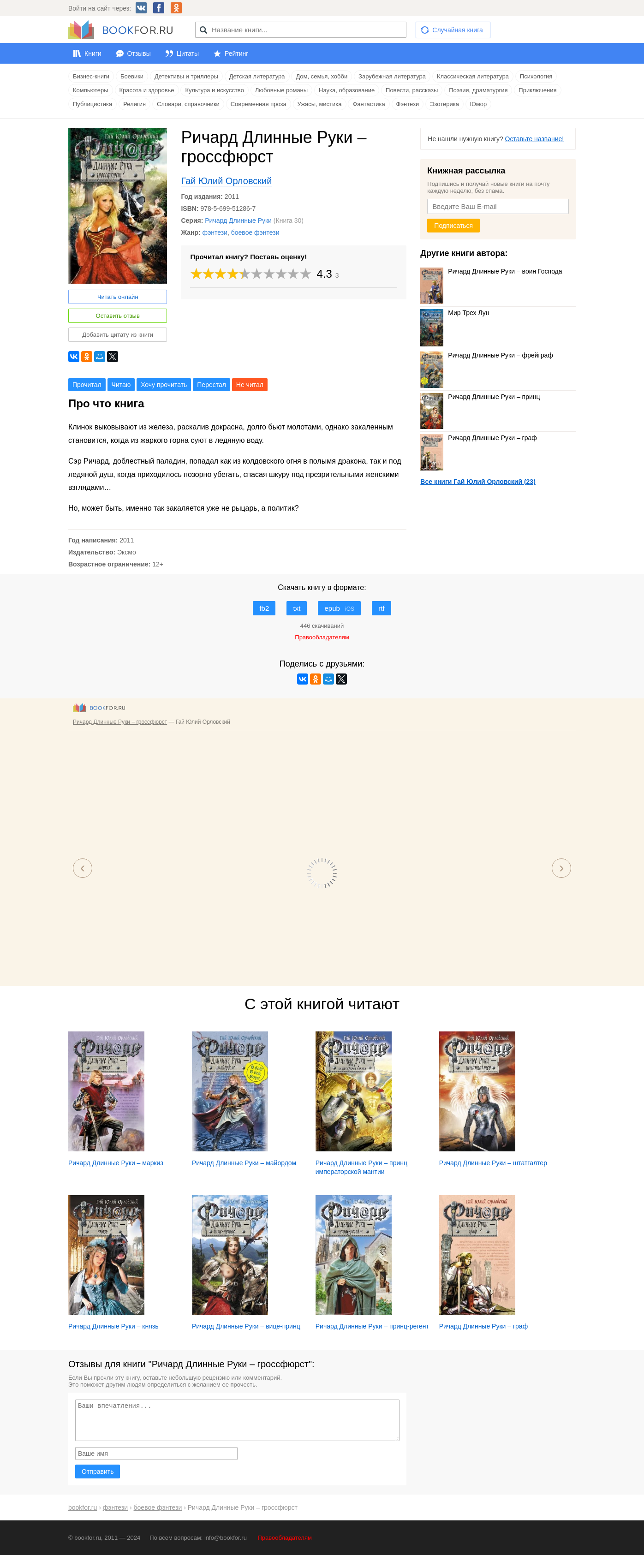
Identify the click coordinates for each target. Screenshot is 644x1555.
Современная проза (258, 104)
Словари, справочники (188, 104)
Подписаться (453, 225)
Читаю (121, 384)
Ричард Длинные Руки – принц (480, 396)
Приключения (537, 90)
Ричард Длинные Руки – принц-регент (372, 1326)
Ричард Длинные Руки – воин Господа (491, 271)
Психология (536, 76)
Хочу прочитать (164, 384)
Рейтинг (236, 53)
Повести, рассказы (412, 90)
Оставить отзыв (118, 315)
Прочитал (86, 384)
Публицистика (92, 104)
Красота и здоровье (146, 90)
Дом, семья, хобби (321, 76)
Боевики (131, 76)
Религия (134, 104)
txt (296, 608)
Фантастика (368, 104)
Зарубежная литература (392, 76)
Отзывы (139, 53)
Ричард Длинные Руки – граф (478, 437)
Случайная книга (457, 30)
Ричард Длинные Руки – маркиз (115, 1163)
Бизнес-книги (91, 76)
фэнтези (215, 232)
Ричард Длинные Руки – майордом (244, 1163)
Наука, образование (347, 90)
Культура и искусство (214, 90)
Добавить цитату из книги (117, 334)
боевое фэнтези (255, 232)
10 (306, 274)
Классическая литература (473, 76)
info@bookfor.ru (225, 1537)
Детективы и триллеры (186, 76)
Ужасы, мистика (320, 104)
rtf (381, 608)
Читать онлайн (117, 296)
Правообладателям (285, 1537)
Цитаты (188, 53)
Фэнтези (407, 104)
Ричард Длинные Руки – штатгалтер (493, 1163)
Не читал (249, 384)
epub (339, 608)
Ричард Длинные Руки (238, 220)
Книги (92, 53)
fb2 (264, 608)
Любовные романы (281, 90)
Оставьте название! (534, 139)
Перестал (211, 384)
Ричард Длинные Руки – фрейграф (486, 355)
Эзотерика (444, 104)
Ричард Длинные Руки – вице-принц (246, 1326)
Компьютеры (90, 90)
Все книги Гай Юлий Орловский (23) (478, 481)
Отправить (97, 1471)
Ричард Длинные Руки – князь (113, 1326)
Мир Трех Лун (454, 312)
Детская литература (257, 76)
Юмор (478, 104)
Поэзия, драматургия (478, 90)
